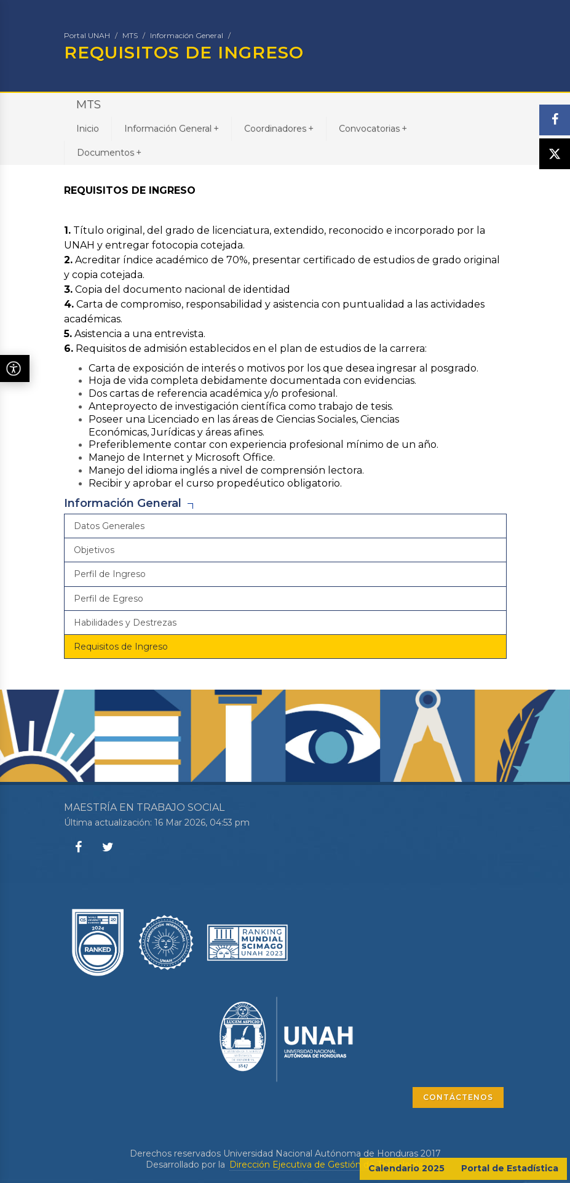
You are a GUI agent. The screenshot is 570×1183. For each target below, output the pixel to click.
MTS (130, 35)
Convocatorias (373, 128)
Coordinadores (279, 128)
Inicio (87, 128)
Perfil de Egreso (108, 598)
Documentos (109, 152)
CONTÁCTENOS (458, 1097)
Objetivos (94, 550)
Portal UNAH (87, 35)
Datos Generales (109, 526)
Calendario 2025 (406, 1168)
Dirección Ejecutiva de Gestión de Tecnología (326, 1164)
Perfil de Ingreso (110, 574)
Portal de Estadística (509, 1168)
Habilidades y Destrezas (125, 622)
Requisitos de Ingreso (121, 646)
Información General (186, 35)
